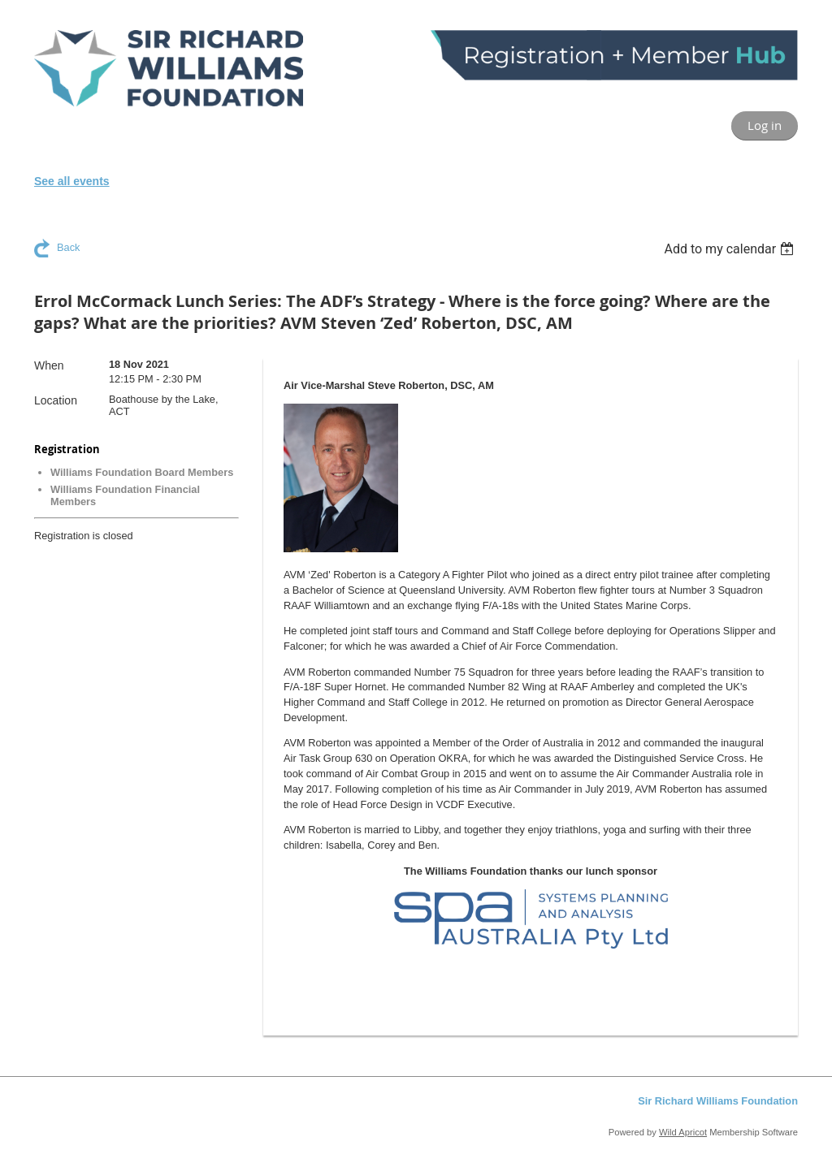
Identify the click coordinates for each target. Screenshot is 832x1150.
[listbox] (731, 249)
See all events (72, 181)
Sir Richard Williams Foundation (718, 1101)
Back (68, 247)
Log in (765, 125)
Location (55, 400)
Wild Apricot (683, 1132)
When (49, 365)
